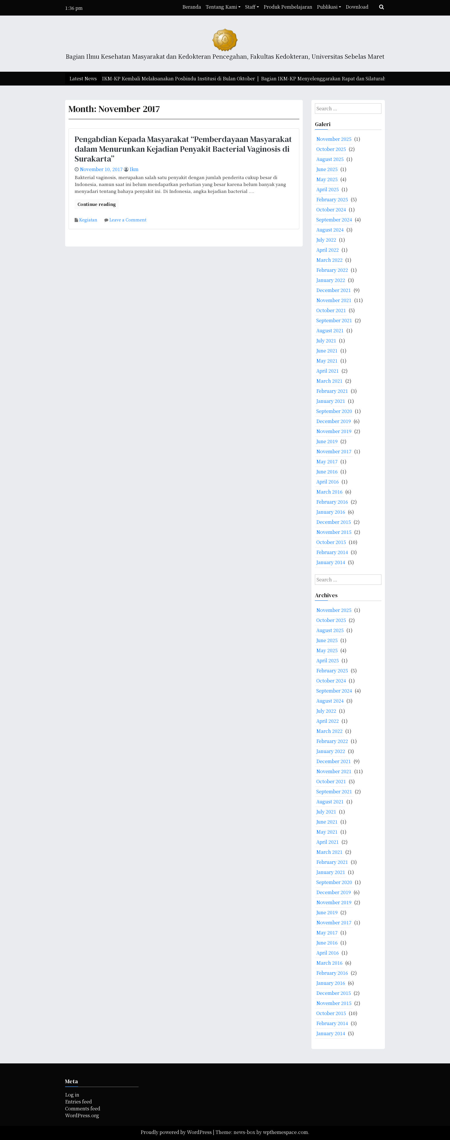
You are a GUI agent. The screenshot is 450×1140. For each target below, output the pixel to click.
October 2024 (331, 209)
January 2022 (330, 280)
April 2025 (327, 189)
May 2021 (327, 360)
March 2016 (329, 491)
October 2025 (331, 149)
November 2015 (333, 532)
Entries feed (78, 1101)
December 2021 (333, 290)
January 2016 (330, 512)
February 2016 (332, 501)
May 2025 (327, 179)
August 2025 (330, 159)
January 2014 (330, 562)
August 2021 (330, 330)
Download (357, 6)
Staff (250, 6)
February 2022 (332, 270)
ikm (134, 169)
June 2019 (327, 441)
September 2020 (334, 411)
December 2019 (333, 421)
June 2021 (327, 350)
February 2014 (332, 552)
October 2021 (331, 310)
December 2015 (333, 522)
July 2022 (326, 239)
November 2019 (333, 431)
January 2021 (330, 401)
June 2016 (327, 471)
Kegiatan (88, 220)
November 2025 (333, 139)
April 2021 (327, 370)
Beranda (191, 6)
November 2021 (333, 300)
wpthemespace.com (285, 1132)
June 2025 (327, 169)
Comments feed (82, 1108)
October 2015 (331, 542)
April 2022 (327, 249)
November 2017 (333, 451)
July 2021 (326, 340)
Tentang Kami (221, 6)
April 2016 (327, 481)
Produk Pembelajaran (288, 6)
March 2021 (329, 381)
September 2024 (334, 219)
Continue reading (96, 204)
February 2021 (332, 391)
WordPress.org (82, 1115)
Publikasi (327, 6)
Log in (72, 1094)
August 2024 (330, 229)
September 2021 (334, 320)
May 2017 (327, 461)
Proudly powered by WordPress (177, 1132)
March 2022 (329, 260)
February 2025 (332, 199)
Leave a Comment (127, 220)
